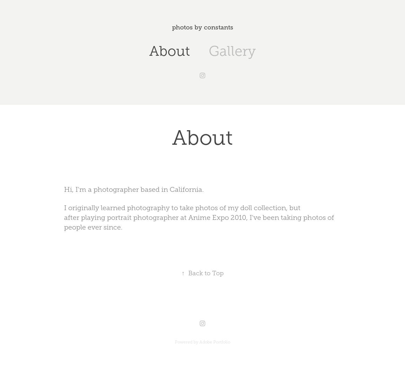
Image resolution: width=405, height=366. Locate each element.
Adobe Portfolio (214, 342)
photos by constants (202, 27)
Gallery (232, 51)
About (169, 51)
